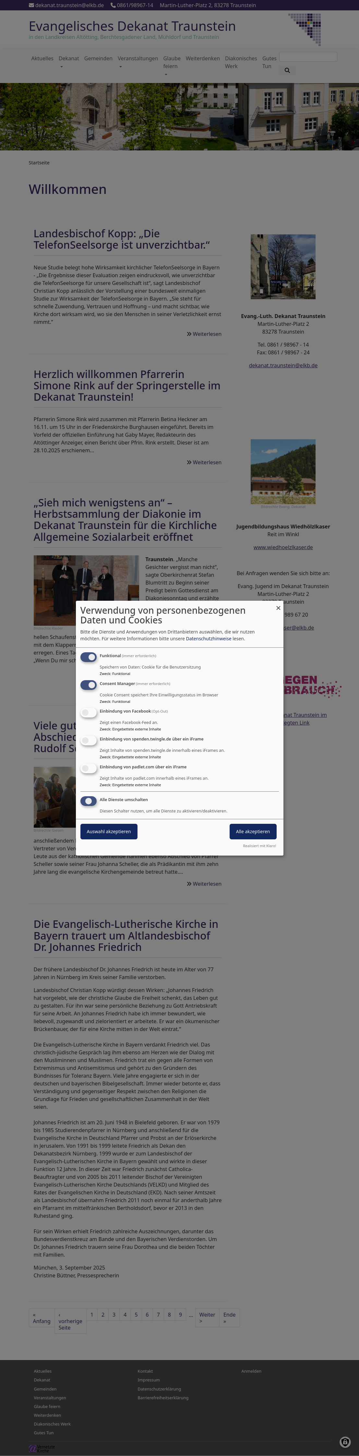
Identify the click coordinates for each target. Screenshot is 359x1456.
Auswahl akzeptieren (109, 831)
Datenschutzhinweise (208, 638)
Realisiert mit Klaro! (259, 845)
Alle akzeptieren (253, 831)
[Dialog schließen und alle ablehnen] (278, 604)
